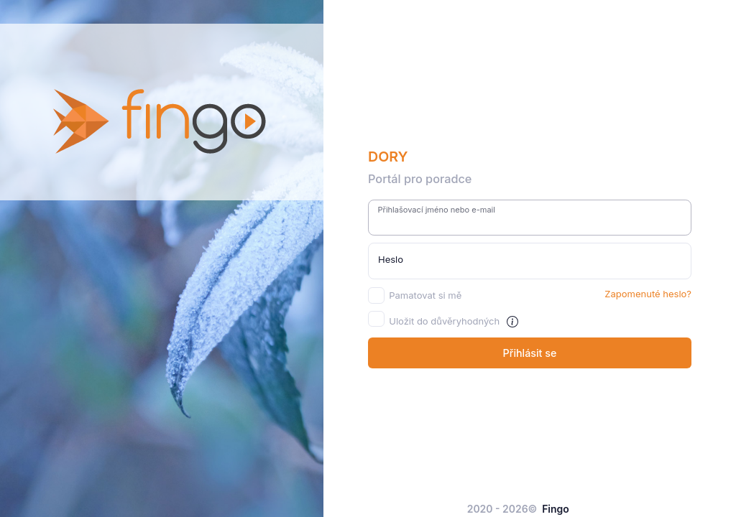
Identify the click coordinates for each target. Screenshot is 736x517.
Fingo (555, 509)
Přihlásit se (530, 353)
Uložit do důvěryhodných (444, 321)
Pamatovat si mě (425, 295)
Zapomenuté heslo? (647, 293)
